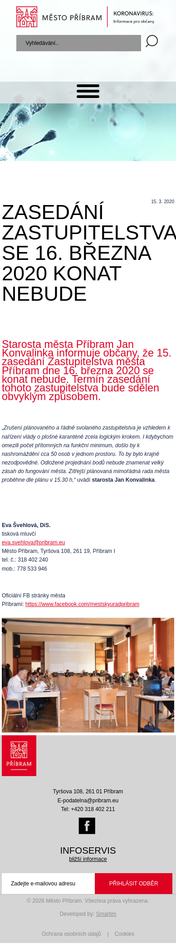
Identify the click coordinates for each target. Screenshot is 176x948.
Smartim (106, 914)
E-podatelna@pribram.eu (88, 800)
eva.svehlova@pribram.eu (33, 542)
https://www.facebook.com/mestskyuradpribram (82, 604)
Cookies (124, 934)
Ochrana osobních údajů (71, 934)
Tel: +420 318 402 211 (88, 809)
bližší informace (88, 859)
